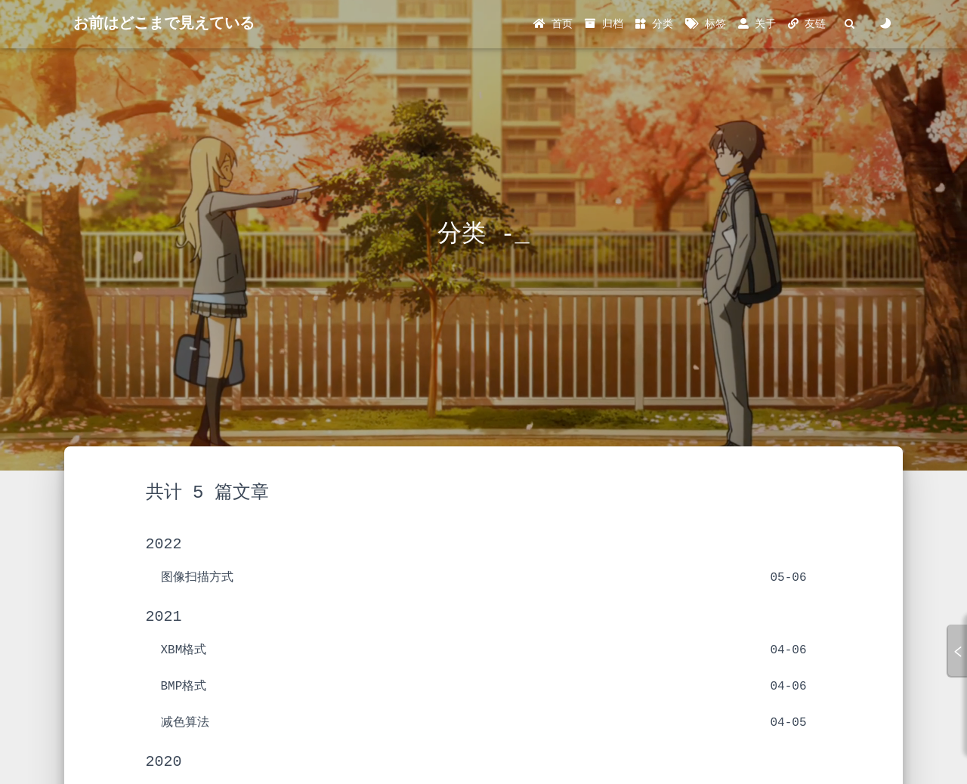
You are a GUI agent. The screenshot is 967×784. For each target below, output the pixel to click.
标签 (705, 24)
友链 (807, 24)
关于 (757, 24)
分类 (654, 24)
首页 (553, 24)
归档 (604, 24)
